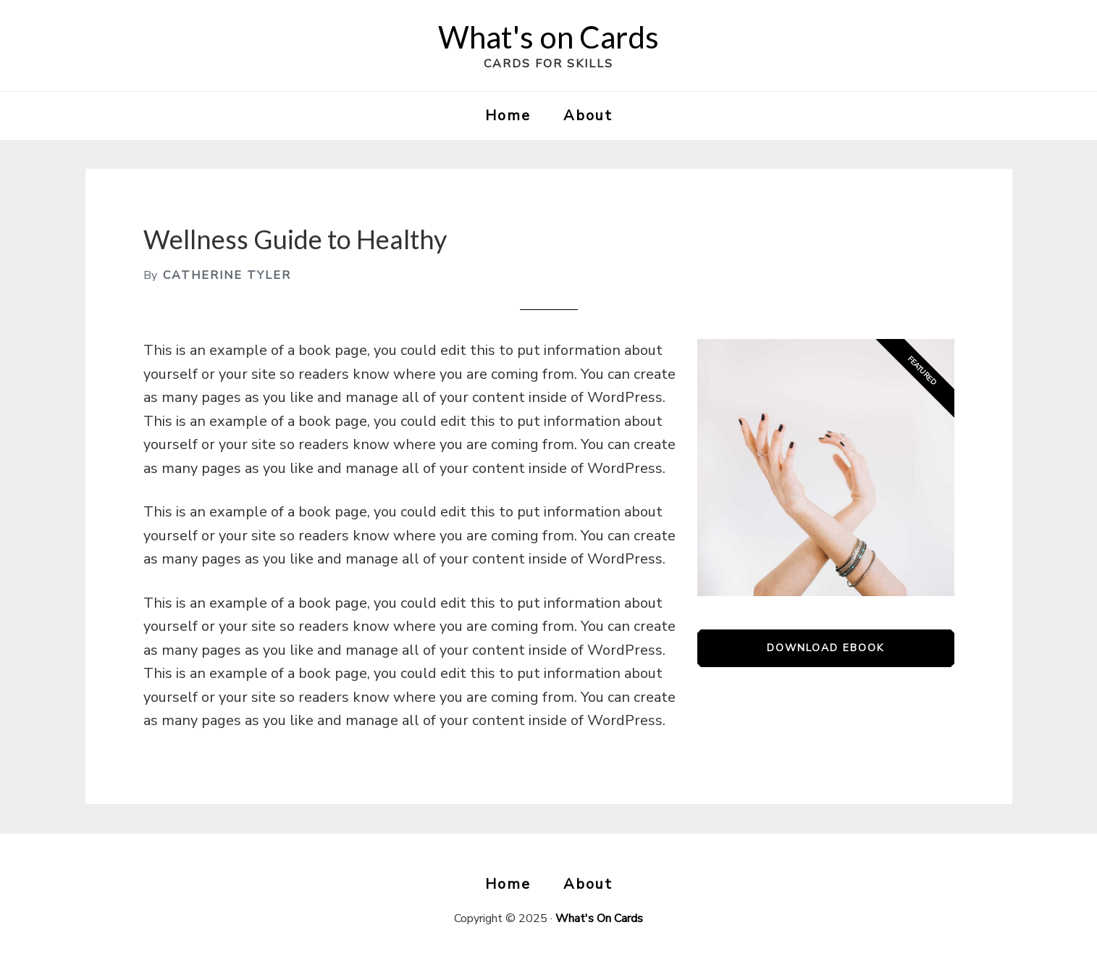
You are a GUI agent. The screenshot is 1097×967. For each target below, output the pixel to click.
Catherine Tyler (227, 275)
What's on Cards (548, 37)
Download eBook (825, 648)
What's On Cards (599, 918)
